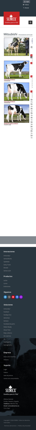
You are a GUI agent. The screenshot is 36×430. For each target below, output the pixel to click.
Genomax (7, 318)
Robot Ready (8, 327)
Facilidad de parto (9, 324)
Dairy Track (7, 265)
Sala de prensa (8, 375)
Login (26, 1)
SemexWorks (8, 259)
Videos (26, 4)
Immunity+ (7, 256)
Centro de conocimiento (11, 378)
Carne (5, 283)
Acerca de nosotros (10, 357)
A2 (4, 339)
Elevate (6, 268)
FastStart (6, 312)
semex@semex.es (13, 406)
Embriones (7, 286)
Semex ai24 (7, 271)
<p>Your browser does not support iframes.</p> (18, 127)
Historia (6, 360)
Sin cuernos (7, 336)
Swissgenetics (8, 345)
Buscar (26, 8)
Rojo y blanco (8, 333)
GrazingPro (7, 342)
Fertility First (7, 315)
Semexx (6, 321)
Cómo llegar (7, 408)
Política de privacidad (24, 426)
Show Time (7, 330)
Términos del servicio (10, 426)
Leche (5, 280)
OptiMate (7, 262)
